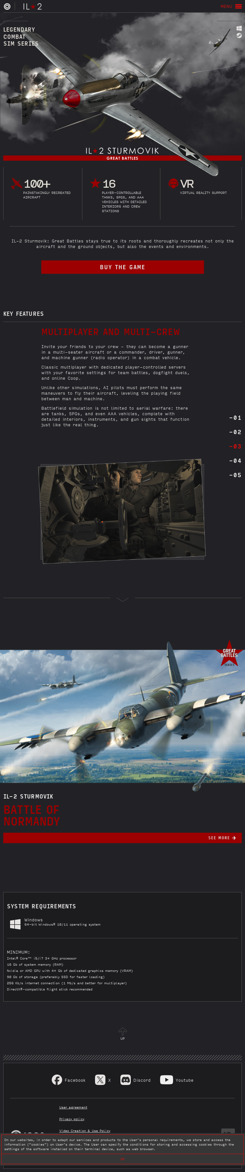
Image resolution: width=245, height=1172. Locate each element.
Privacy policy (71, 1119)
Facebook (75, 1079)
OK (122, 1159)
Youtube (185, 1079)
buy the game (122, 266)
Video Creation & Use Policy (84, 1130)
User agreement (73, 1107)
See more (219, 837)
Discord (142, 1079)
